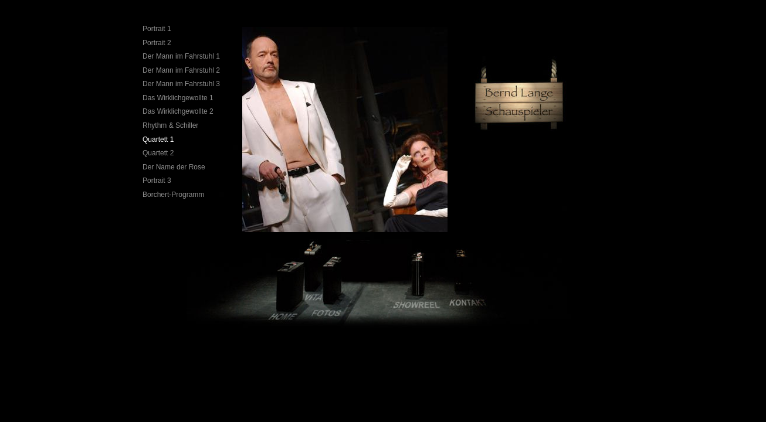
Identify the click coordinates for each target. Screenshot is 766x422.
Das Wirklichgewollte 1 (178, 98)
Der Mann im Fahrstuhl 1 (181, 56)
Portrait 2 (157, 43)
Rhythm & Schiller (170, 125)
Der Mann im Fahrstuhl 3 (181, 84)
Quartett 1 (158, 139)
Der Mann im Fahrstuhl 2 (181, 70)
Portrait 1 (157, 29)
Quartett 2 (158, 153)
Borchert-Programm (173, 194)
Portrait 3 (157, 180)
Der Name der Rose (174, 167)
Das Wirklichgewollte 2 (178, 111)
